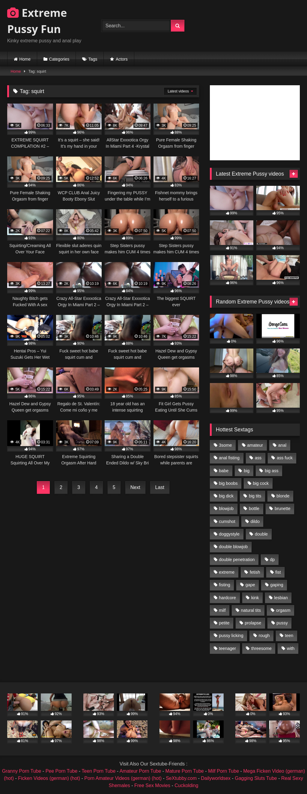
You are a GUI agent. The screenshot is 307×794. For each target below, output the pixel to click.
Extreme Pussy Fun (37, 20)
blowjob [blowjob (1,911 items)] (226, 508)
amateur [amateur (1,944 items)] (255, 445)
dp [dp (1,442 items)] (272, 559)
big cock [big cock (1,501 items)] (261, 483)
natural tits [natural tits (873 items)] (251, 610)
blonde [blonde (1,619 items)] (282, 496)
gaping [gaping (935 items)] (276, 584)
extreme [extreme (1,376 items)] (226, 572)
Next (135, 487)
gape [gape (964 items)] (250, 584)
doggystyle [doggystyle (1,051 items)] (229, 534)
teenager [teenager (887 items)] (227, 648)
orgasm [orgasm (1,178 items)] (283, 610)
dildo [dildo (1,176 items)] (254, 521)
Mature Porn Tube (184, 771)
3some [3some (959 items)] (225, 445)
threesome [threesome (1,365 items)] (261, 648)
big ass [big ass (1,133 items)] (272, 470)
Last (159, 487)
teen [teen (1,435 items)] (289, 635)
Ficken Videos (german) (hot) (49, 778)
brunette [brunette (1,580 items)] (283, 508)
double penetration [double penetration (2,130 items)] (237, 559)
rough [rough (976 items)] (264, 635)
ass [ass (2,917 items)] (258, 457)
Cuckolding (186, 785)
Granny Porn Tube (21, 771)
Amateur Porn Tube (140, 771)
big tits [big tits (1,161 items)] (255, 496)
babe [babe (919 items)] (223, 470)
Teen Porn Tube (98, 771)
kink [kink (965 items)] (255, 597)
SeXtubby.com (182, 778)
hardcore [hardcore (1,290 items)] (227, 597)
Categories (59, 59)
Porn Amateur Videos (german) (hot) (123, 778)
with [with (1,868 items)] (291, 648)
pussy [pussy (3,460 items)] (282, 622)
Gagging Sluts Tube (256, 778)
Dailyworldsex (216, 778)
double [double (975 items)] (261, 534)
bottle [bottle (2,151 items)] (254, 508)
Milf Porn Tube (223, 771)
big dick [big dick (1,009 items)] (226, 496)
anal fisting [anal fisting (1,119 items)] (229, 457)
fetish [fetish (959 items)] (255, 572)
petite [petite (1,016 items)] (224, 622)
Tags (92, 59)
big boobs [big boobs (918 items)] (228, 483)
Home (25, 59)
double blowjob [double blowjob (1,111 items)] (233, 546)
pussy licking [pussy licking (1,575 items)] (231, 635)
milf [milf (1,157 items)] (222, 610)
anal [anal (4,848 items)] (282, 445)
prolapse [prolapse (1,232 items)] (253, 622)
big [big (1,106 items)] (246, 470)
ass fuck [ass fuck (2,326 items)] (285, 457)
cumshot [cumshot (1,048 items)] (227, 521)
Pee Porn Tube (62, 771)
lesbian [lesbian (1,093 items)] (281, 597)
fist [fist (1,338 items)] (278, 572)
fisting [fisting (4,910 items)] (224, 584)
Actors (122, 59)
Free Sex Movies (152, 785)
